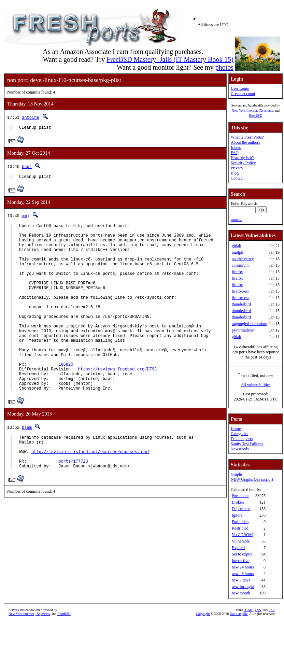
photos (224, 67)
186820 (65, 397)
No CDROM (242, 534)
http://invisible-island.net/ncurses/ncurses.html (90, 493)
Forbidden (240, 521)
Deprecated (241, 508)
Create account (243, 93)
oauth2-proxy (243, 258)
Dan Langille (238, 614)
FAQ (235, 152)
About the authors (245, 142)
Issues (236, 147)
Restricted (240, 528)
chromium (240, 265)
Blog (235, 173)
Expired (238, 547)
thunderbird (241, 304)
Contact (237, 178)
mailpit (237, 252)
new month (241, 593)
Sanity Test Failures (247, 443)
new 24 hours (243, 567)
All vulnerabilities (255, 384)
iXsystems (266, 110)
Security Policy (243, 162)
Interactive (240, 560)
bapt (27, 167)
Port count (240, 495)
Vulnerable (241, 541)
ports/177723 (73, 505)
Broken (238, 502)
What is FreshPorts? (247, 137)
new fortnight (243, 586)
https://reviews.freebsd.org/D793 (117, 403)
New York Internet (244, 110)
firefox (237, 271)
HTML (248, 610)
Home (236, 428)
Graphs (237, 474)
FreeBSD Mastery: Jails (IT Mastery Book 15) (169, 59)
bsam (27, 465)
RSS (272, 610)
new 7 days (241, 580)
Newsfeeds (240, 449)
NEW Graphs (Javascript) (252, 479)
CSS (258, 610)
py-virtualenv (243, 330)
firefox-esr (240, 291)
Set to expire (242, 554)
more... (236, 219)
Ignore (237, 515)
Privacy (237, 168)
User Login (240, 88)
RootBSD (255, 115)
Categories (239, 433)
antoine (30, 117)
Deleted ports (242, 438)
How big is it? (242, 157)
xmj (25, 218)
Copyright (203, 614)
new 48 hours (243, 573)
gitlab (236, 245)
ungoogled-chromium (249, 323)
